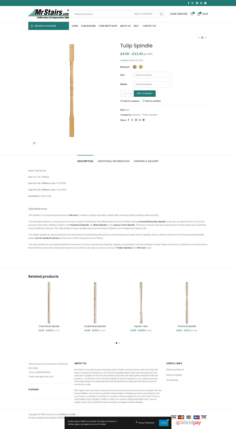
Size (122, 75)
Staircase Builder (174, 374)
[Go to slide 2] (119, 343)
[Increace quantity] (130, 93)
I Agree (164, 423)
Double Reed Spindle (95, 326)
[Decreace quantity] (122, 93)
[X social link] (192, 3)
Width (123, 84)
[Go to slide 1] (116, 343)
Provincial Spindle (187, 326)
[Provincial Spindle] (187, 303)
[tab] (85, 159)
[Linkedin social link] (201, 3)
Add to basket (145, 93)
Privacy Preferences (146, 423)
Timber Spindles (149, 114)
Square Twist (141, 326)
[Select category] (145, 14)
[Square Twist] (141, 303)
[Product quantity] (126, 93)
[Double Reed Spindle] (95, 303)
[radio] (135, 67)
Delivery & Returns (175, 369)
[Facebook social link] (188, 3)
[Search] (118, 14)
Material (124, 67)
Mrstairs (73, 215)
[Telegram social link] (205, 3)
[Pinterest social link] (197, 3)
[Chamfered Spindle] (49, 303)
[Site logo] (48, 13)
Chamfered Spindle (49, 326)
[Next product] (206, 38)
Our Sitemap (172, 380)
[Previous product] (198, 38)
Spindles (137, 114)
